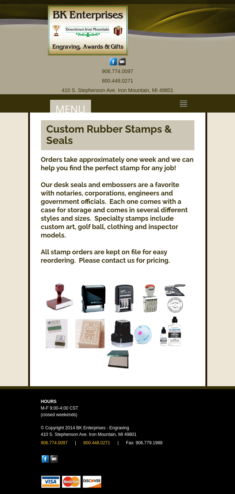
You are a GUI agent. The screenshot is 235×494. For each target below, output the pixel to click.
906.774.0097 (117, 71)
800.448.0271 (117, 81)
